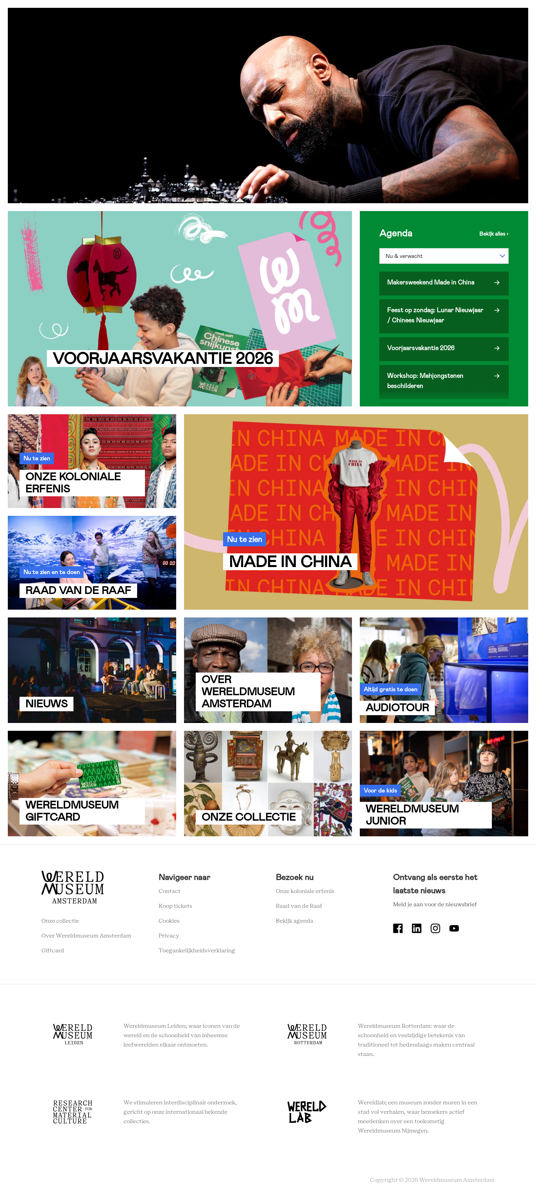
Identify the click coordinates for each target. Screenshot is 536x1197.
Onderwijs (370, 19)
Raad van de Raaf (299, 906)
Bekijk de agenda (494, 233)
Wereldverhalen (323, 19)
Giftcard (52, 951)
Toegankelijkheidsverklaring (197, 951)
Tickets (406, 19)
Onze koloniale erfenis (305, 891)
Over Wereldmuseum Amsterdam (86, 936)
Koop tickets (175, 906)
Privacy (169, 936)
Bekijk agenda (294, 921)
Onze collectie (60, 921)
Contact (169, 891)
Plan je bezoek (270, 19)
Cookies (169, 921)
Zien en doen (221, 19)
